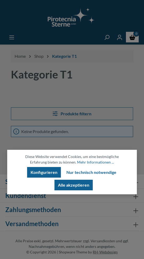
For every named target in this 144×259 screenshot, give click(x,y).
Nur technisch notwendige (91, 172)
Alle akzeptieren (73, 184)
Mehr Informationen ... (95, 162)
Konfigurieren (44, 172)
